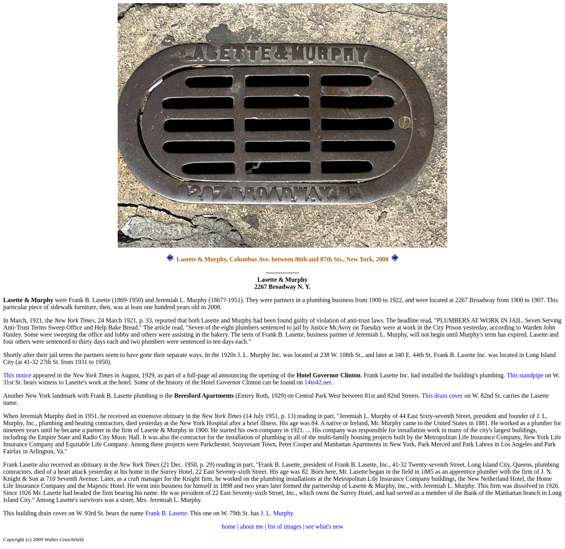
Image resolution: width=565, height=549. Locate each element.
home (229, 526)
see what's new (324, 526)
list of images (284, 526)
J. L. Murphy (277, 513)
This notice (17, 375)
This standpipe (525, 375)
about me (251, 526)
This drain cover (442, 395)
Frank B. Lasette (166, 513)
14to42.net (317, 382)
